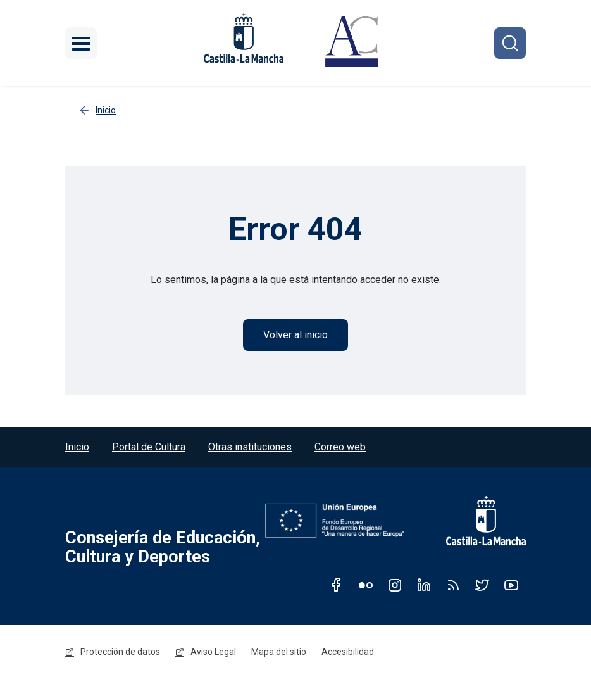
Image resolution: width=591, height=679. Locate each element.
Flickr (365, 585)
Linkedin (424, 585)
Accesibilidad (347, 652)
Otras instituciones (250, 447)
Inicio (77, 447)
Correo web (340, 447)
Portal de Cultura (148, 447)
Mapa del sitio (278, 652)
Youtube (511, 585)
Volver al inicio (295, 335)
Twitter (482, 585)
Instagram (394, 585)
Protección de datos (120, 652)
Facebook (336, 585)
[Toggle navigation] (81, 43)
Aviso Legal (213, 652)
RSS (453, 585)
